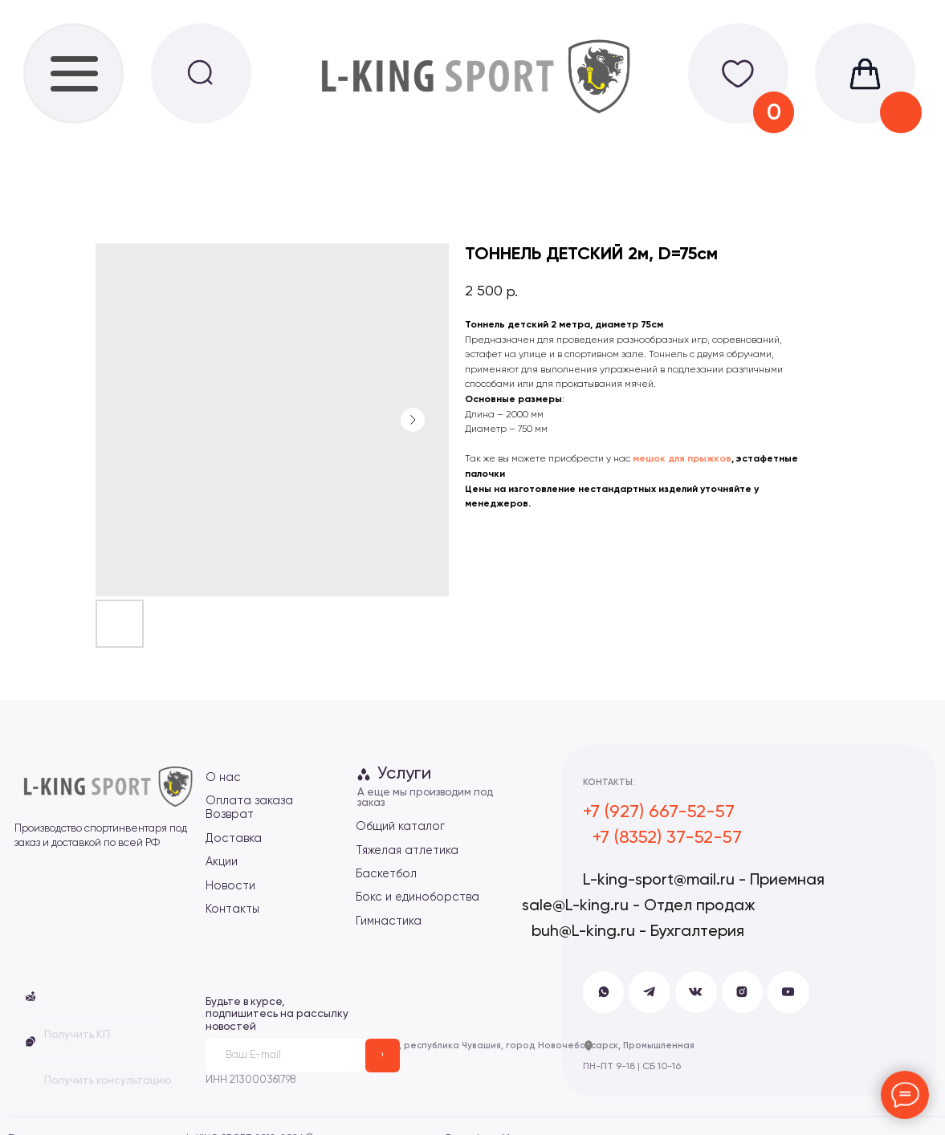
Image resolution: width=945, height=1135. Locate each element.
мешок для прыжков (682, 459)
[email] (285, 1056)
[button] (31, 1041)
